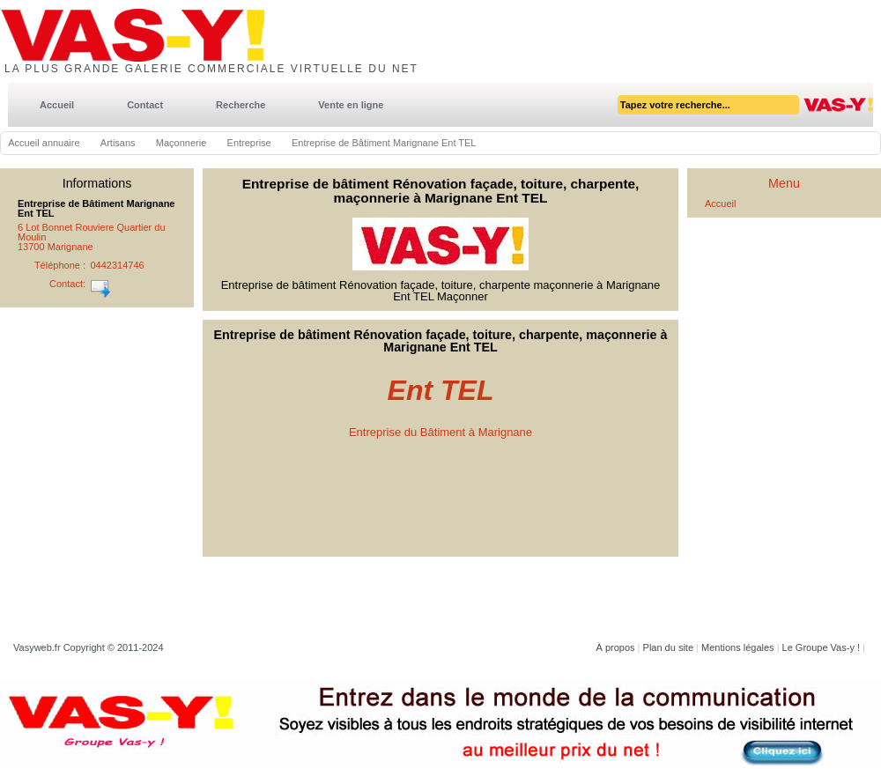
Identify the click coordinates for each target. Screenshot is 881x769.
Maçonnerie (181, 142)
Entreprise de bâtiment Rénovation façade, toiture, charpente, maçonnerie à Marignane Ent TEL (441, 190)
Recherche (240, 105)
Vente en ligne (350, 105)
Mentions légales (737, 647)
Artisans (118, 142)
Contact (145, 105)
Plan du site (668, 647)
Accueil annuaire (43, 142)
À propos (615, 647)
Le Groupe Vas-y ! (821, 647)
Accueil (57, 105)
